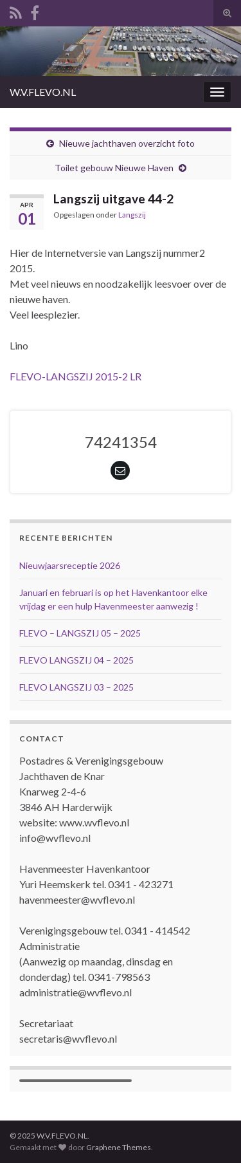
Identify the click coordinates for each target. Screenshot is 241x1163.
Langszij (132, 214)
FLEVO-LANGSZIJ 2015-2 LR (75, 376)
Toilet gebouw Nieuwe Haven (114, 167)
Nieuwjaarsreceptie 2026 (69, 565)
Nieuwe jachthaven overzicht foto (127, 143)
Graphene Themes (118, 1147)
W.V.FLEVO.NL (43, 92)
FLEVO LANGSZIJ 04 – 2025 (76, 660)
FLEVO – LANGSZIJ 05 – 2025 (80, 633)
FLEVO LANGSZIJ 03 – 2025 (76, 687)
